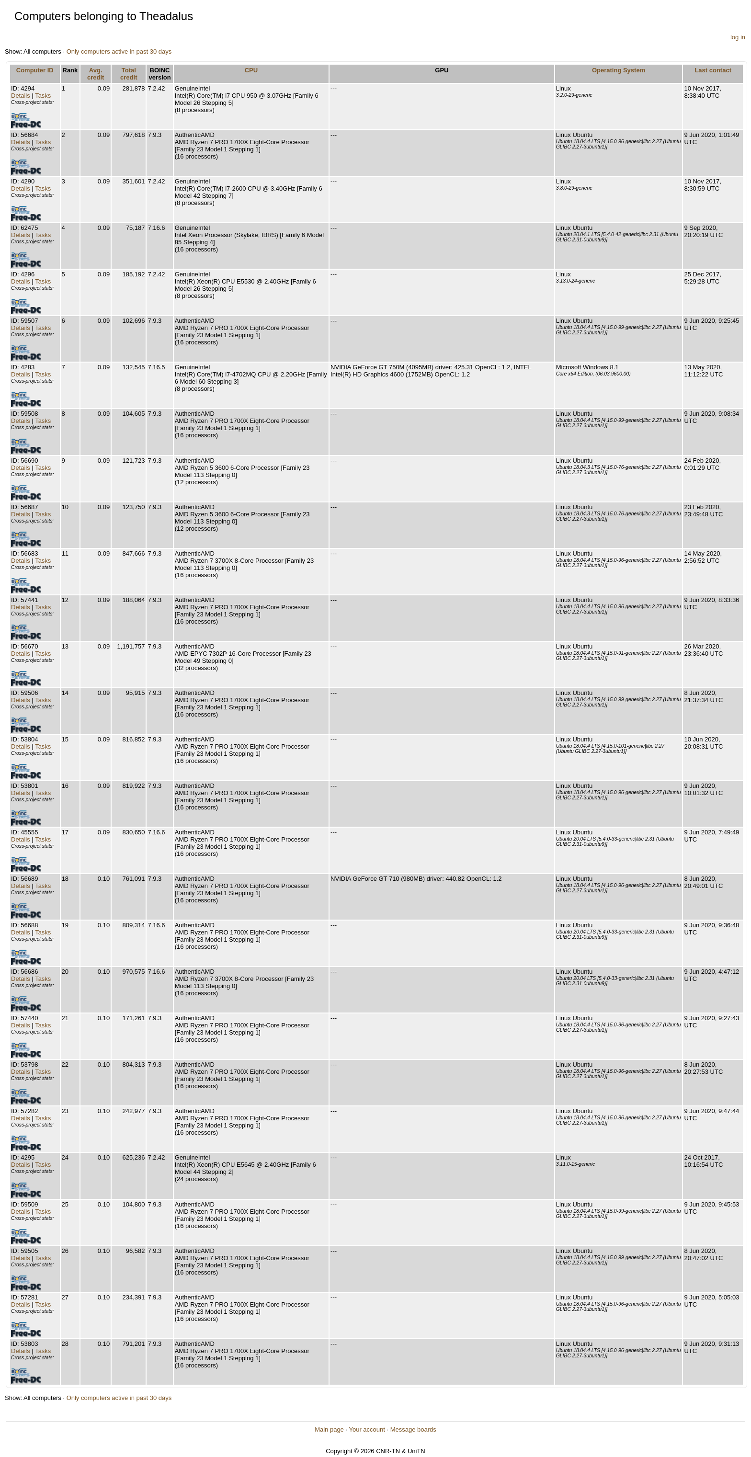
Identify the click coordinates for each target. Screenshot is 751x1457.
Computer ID (35, 70)
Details (20, 95)
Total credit (128, 74)
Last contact (712, 70)
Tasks (43, 95)
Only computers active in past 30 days (119, 51)
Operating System (618, 70)
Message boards (413, 1429)
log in (737, 37)
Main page (329, 1429)
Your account (367, 1429)
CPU (251, 70)
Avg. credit (95, 74)
